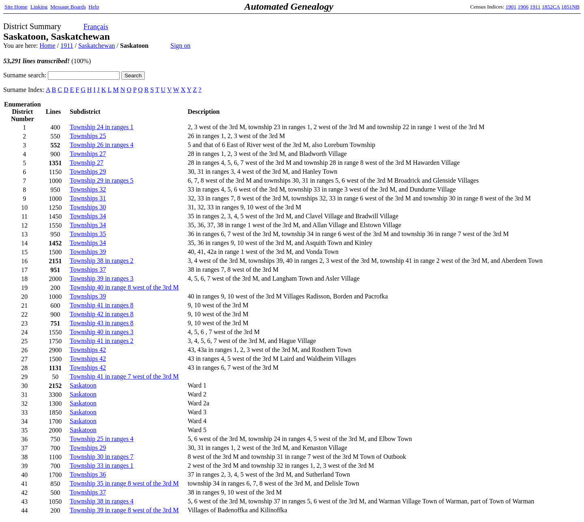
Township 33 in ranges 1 (101, 465)
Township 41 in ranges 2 (101, 340)
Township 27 (86, 162)
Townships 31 (88, 198)
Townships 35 (88, 233)
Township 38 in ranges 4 (101, 501)
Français (96, 27)
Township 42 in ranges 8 (101, 314)
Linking (38, 7)
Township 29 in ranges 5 (101, 180)
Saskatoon (83, 385)
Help (93, 7)
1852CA (551, 7)
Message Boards (68, 7)
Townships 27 (88, 153)
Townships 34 (88, 216)
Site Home (16, 7)
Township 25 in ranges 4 (101, 438)
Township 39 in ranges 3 (101, 278)
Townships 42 (88, 349)
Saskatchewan (96, 45)
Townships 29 (88, 171)
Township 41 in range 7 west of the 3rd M (124, 376)
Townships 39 (88, 251)
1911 (535, 7)
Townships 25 (88, 135)
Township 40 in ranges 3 (101, 331)
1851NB (570, 7)
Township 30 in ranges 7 (101, 456)
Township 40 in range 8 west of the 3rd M (124, 287)
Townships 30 (88, 207)
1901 (511, 7)
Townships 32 (88, 189)
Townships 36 (88, 474)
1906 (523, 7)
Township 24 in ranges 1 (101, 127)
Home (47, 45)
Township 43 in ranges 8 (101, 323)
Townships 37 (88, 269)
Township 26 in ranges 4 (101, 144)
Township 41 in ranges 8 (101, 305)
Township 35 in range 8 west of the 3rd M (124, 483)
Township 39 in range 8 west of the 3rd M (124, 510)
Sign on (180, 45)
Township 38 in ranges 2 (101, 260)
